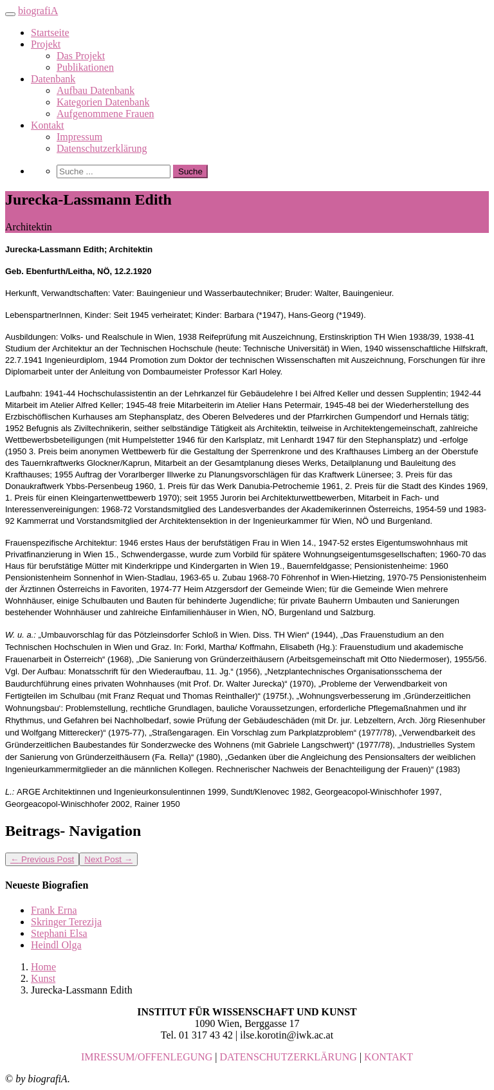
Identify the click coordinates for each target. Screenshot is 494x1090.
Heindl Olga (56, 944)
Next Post (108, 859)
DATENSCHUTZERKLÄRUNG (288, 1056)
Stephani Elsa (59, 933)
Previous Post (42, 859)
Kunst (43, 978)
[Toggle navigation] (10, 14)
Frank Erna (54, 910)
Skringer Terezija (66, 921)
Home (43, 966)
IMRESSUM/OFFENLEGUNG (146, 1056)
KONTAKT (388, 1056)
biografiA (38, 10)
